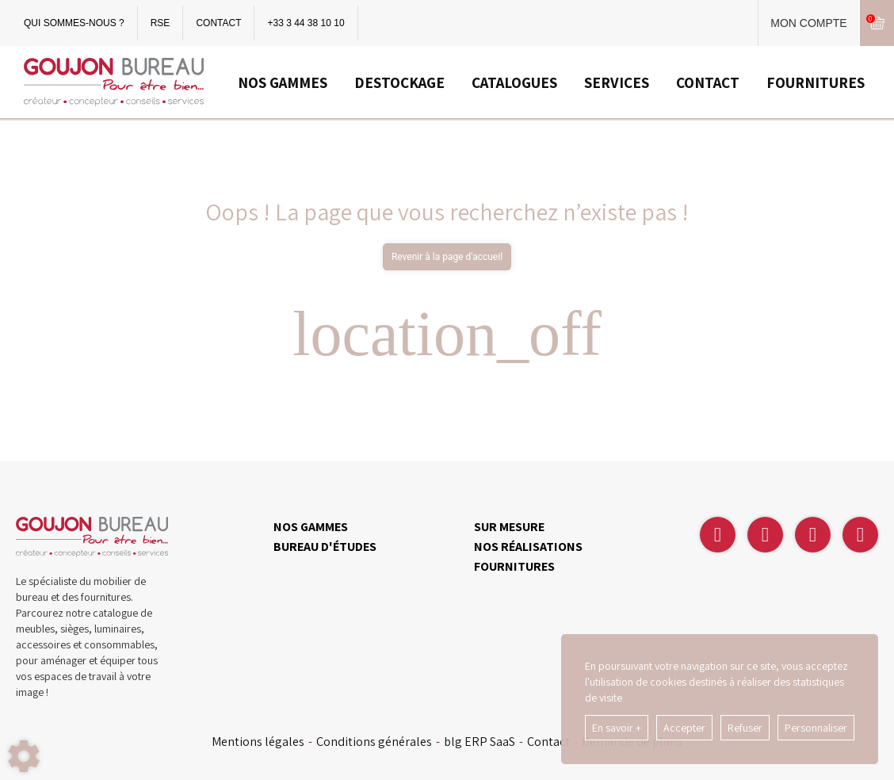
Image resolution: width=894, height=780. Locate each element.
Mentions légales (258, 742)
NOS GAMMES (282, 82)
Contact (548, 742)
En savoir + (616, 728)
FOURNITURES (815, 82)
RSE (160, 23)
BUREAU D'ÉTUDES (324, 546)
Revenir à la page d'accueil (447, 256)
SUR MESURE (509, 526)
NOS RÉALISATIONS (528, 546)
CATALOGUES (514, 82)
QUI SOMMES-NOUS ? (74, 23)
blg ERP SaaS (479, 742)
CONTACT (218, 23)
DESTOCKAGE (399, 82)
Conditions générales (374, 742)
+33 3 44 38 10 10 (305, 23)
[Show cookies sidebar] (24, 756)
